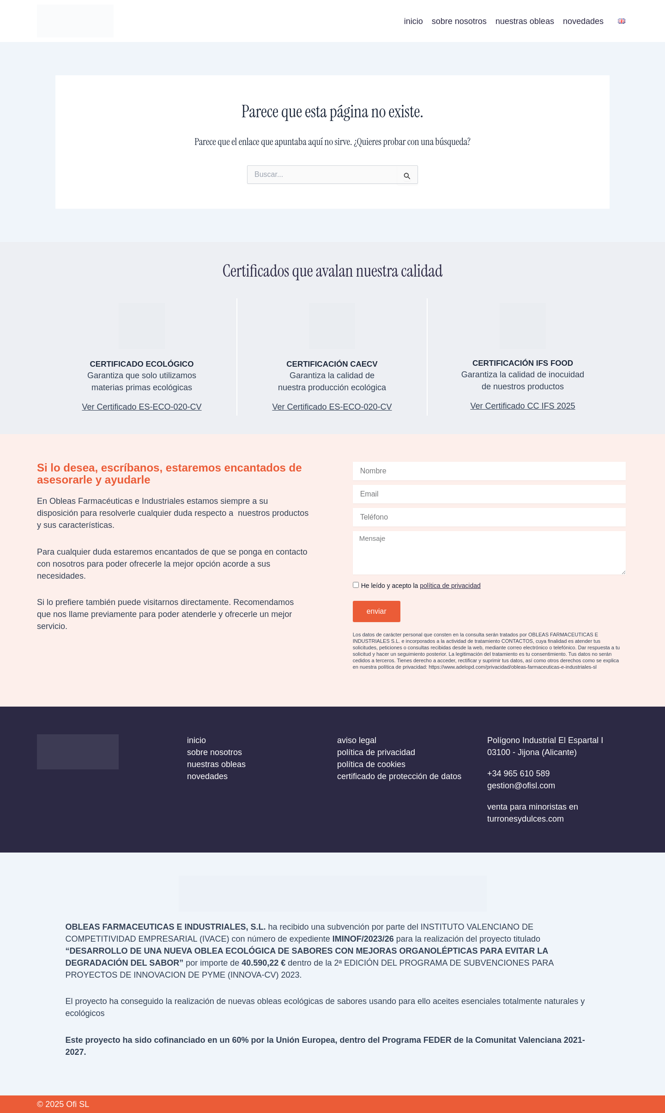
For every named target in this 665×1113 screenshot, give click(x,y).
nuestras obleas (525, 21)
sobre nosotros (459, 21)
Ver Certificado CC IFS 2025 (522, 406)
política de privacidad (450, 585)
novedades (583, 21)
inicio (413, 21)
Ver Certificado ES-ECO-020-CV (332, 406)
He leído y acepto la (421, 585)
